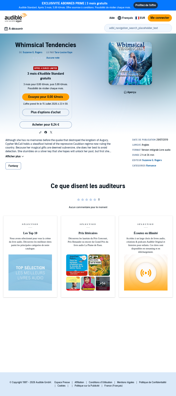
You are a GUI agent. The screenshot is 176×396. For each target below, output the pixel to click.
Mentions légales (125, 382)
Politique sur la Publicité (87, 385)
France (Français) (113, 385)
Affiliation (79, 382)
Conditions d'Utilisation (100, 382)
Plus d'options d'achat (46, 112)
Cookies (61, 385)
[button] (40, 132)
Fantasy (13, 166)
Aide (112, 18)
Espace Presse (62, 382)
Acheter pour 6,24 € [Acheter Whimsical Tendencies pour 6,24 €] (45, 124)
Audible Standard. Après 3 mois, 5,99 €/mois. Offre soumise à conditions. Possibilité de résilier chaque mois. (75, 5)
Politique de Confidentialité (152, 382)
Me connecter (159, 18)
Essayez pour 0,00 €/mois (45, 97)
